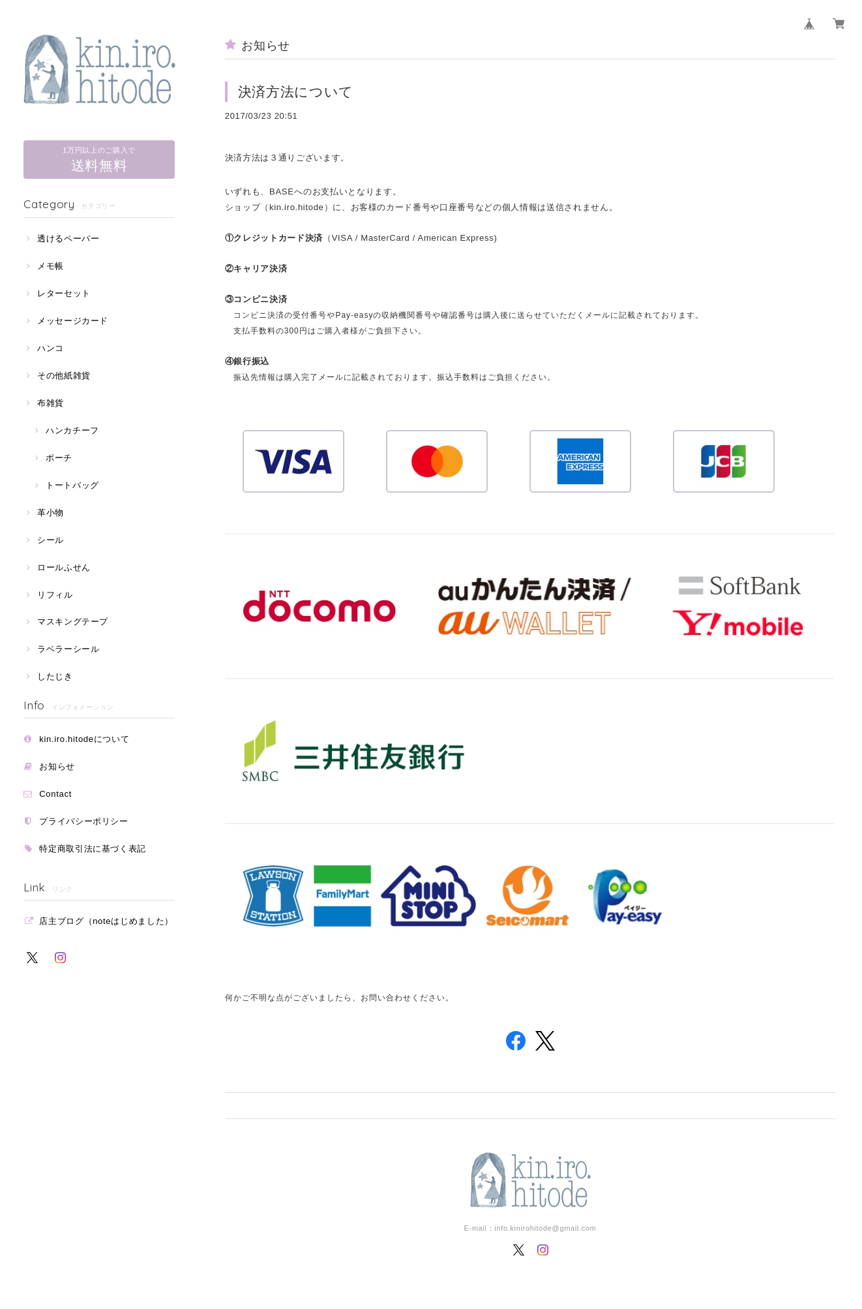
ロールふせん (64, 567)
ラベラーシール (68, 649)
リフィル (55, 595)
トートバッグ (72, 485)
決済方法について (295, 91)
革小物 (50, 512)
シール (50, 540)
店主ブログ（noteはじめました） (106, 921)
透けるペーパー (68, 238)
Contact (55, 794)
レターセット (64, 293)
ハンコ (50, 348)
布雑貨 (50, 403)
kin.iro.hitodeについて (84, 739)
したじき (55, 676)
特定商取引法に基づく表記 (92, 849)
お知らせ (57, 766)
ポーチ (59, 458)
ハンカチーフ (72, 430)
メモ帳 (50, 266)
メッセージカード (72, 321)
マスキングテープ (72, 621)
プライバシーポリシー (83, 821)
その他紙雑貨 (64, 375)
